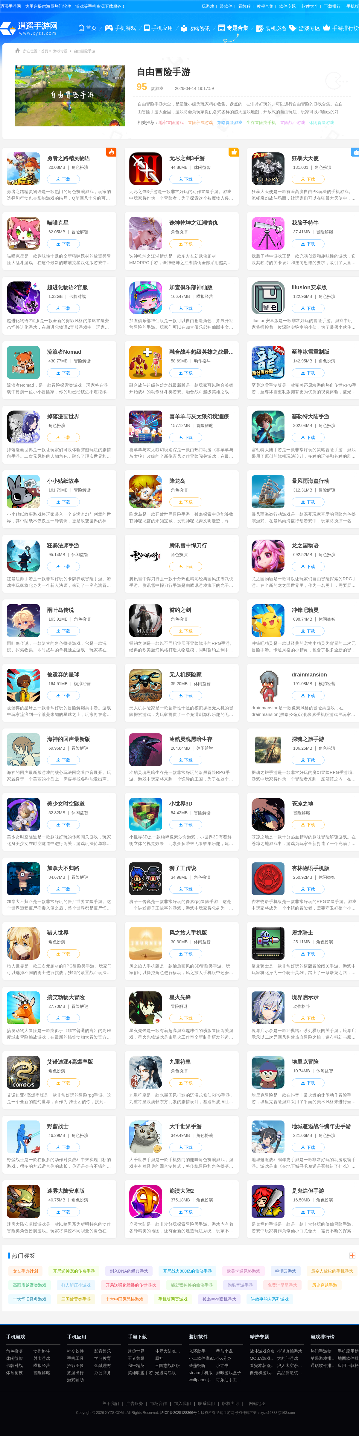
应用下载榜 (348, 1365)
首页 (44, 51)
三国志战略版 (167, 1365)
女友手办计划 (25, 1271)
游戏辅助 (75, 1379)
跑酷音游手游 (240, 1285)
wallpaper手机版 (204, 1379)
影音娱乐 (102, 1351)
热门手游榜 (321, 1351)
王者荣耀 (136, 1358)
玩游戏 (208, 6)
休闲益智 (14, 1358)
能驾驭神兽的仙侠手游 (192, 1285)
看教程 (244, 6)
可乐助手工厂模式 (233, 1379)
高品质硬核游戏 (291, 1372)
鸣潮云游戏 (285, 1271)
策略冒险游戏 (229, 122)
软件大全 (310, 6)
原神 (159, 1358)
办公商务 (102, 1372)
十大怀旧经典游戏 (29, 1299)
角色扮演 (14, 1351)
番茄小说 (224, 1351)
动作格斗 (41, 1351)
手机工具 (75, 1358)
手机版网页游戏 (173, 1299)
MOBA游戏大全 (264, 1358)
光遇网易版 (165, 1372)
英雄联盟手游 (140, 1372)
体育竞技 (14, 1372)
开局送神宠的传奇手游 (74, 1271)
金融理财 (102, 1365)
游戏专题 (60, 51)
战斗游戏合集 (262, 1351)
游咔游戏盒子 (228, 1372)
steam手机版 (201, 1372)
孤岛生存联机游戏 (219, 1299)
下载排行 (332, 6)
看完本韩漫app (264, 1365)
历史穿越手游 (324, 1285)
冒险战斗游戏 (292, 122)
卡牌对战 (14, 1365)
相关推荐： (148, 122)
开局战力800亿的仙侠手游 (187, 1271)
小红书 (222, 1365)
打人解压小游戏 (76, 1285)
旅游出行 (75, 1372)
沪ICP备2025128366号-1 (180, 1413)
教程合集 (265, 6)
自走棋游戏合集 (264, 1372)
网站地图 (257, 1403)
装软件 (226, 6)
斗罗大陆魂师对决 (171, 1351)
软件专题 (287, 6)
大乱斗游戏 (287, 1358)
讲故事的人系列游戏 (270, 1299)
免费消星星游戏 (282, 1285)
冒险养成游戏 (200, 122)
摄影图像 (75, 1365)
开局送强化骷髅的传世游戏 (131, 1285)
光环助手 (197, 1351)
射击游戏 (41, 1358)
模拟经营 (41, 1365)
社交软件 (75, 1351)
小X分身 (223, 1358)
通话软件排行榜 (325, 1365)
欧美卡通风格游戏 (243, 1271)
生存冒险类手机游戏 (261, 122)
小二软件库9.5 (202, 1358)
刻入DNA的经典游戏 (129, 1271)
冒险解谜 (41, 1372)
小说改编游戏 (289, 1351)
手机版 (352, 6)
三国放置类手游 (76, 1299)
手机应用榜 (348, 1351)
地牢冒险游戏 (171, 122)
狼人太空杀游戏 (291, 1365)
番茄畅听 (197, 1365)
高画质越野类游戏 (29, 1285)
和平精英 (136, 1365)
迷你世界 (136, 1351)
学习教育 (102, 1358)
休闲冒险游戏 (321, 122)
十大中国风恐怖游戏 (124, 1299)
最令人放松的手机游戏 (332, 1271)
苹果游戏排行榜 (325, 1358)
